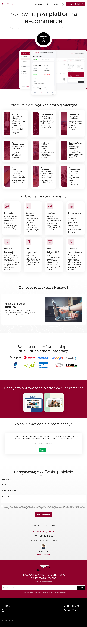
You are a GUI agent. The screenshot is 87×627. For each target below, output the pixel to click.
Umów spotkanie (43, 554)
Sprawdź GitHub (76, 4)
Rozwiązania (39, 4)
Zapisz (81, 588)
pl (63, 4)
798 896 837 (43, 535)
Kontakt (56, 4)
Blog (49, 4)
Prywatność (78, 504)
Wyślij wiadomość (43, 514)
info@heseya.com (43, 531)
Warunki (84, 504)
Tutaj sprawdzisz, (40, 593)
